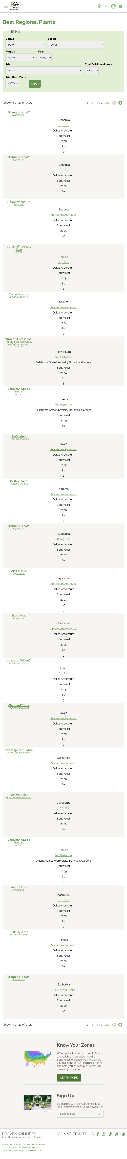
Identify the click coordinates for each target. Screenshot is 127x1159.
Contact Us (7, 1150)
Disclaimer (31, 1150)
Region (10, 51)
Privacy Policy (10, 1147)
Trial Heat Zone (15, 77)
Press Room (19, 1150)
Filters (14, 31)
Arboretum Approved (63, 214)
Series (52, 38)
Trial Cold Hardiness (98, 64)
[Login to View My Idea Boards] (106, 4)
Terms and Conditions (28, 1147)
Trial (8, 64)
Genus (9, 38)
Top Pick (63, 125)
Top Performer (63, 357)
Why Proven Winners (11, 1144)
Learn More (69, 1077)
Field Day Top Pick (63, 989)
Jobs (40, 1150)
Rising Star (63, 539)
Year (41, 51)
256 (107, 102)
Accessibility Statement (34, 1144)
